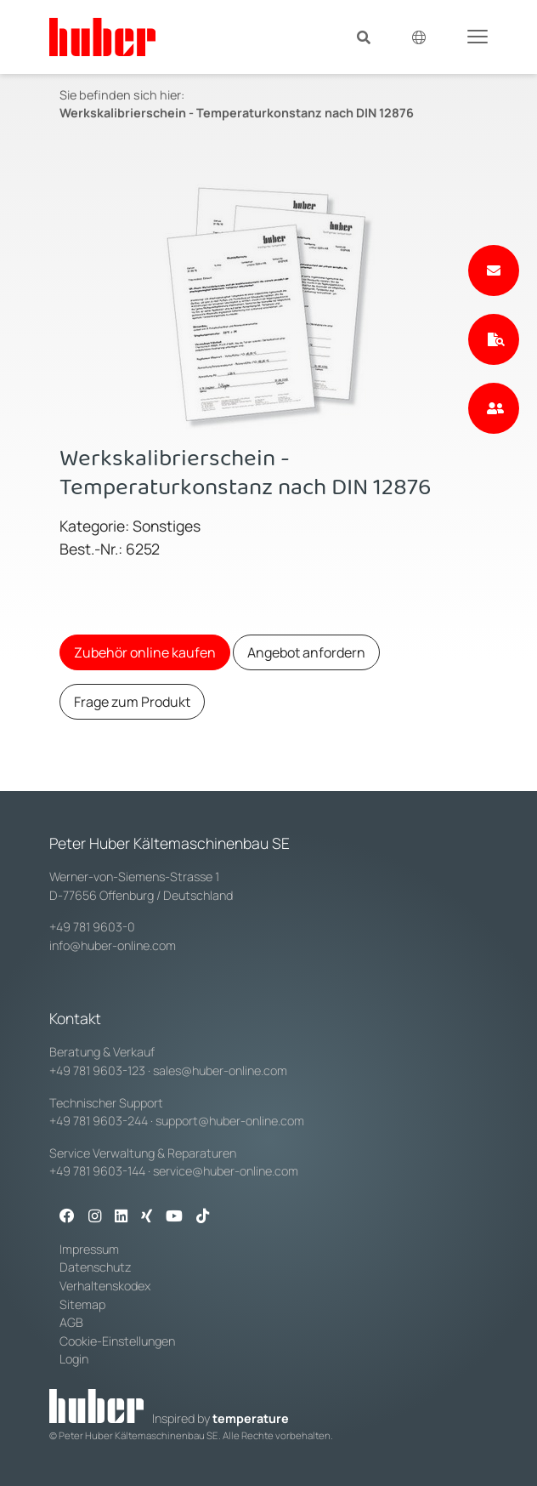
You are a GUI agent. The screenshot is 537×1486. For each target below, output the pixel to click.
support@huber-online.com (229, 1121)
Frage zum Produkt (132, 701)
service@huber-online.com (225, 1171)
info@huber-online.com (112, 945)
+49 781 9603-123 (97, 1070)
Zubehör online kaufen (145, 652)
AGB (72, 1322)
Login (73, 1359)
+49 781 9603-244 (98, 1121)
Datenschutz (95, 1267)
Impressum (89, 1249)
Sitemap (82, 1304)
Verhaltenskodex (104, 1286)
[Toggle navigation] (477, 35)
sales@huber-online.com (220, 1070)
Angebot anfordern (306, 652)
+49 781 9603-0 (92, 927)
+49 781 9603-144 (97, 1171)
